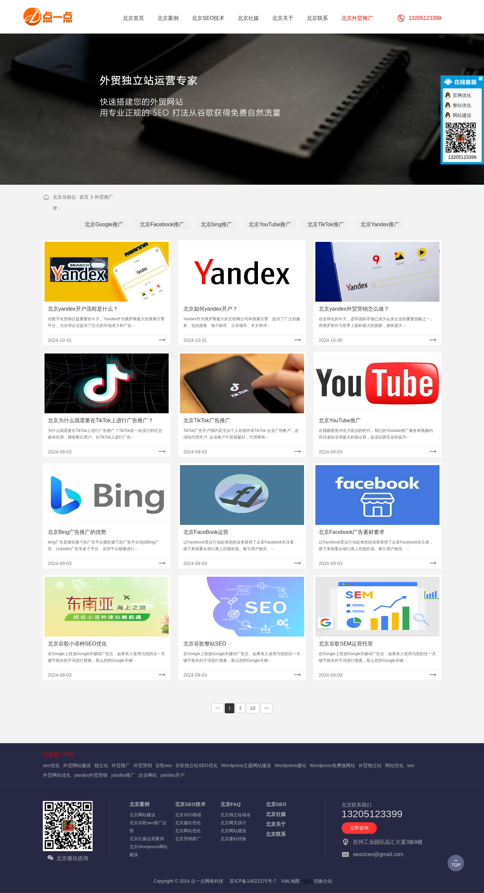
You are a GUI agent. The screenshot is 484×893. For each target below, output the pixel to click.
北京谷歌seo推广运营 (148, 826)
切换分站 (323, 881)
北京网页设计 (233, 822)
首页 (84, 197)
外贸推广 (104, 197)
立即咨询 (359, 828)
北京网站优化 (188, 830)
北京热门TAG (59, 754)
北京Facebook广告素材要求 (351, 532)
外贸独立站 (370, 765)
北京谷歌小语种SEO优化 (77, 643)
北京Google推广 (104, 224)
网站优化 (394, 765)
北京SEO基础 (188, 814)
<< (217, 708)
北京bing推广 (216, 224)
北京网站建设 (142, 814)
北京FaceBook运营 (205, 532)
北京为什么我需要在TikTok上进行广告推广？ (100, 420)
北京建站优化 (188, 822)
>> (266, 708)
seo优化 (51, 765)
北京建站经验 (233, 838)
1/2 (253, 708)
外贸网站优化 (57, 775)
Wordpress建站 (290, 765)
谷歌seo (163, 765)
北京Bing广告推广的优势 (77, 532)
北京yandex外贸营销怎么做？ (354, 309)
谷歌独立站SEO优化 (196, 765)
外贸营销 (142, 765)
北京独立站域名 (235, 814)
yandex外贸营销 (91, 775)
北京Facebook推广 (162, 224)
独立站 (101, 765)
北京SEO (276, 804)
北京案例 (139, 804)
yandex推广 (123, 775)
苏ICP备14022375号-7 (253, 881)
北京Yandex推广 (380, 224)
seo (411, 765)
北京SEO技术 (190, 804)
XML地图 (290, 881)
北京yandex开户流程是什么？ (83, 309)
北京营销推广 (188, 838)
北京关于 (276, 824)
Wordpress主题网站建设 (246, 765)
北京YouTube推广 (270, 224)
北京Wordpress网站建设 (148, 850)
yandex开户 (172, 775)
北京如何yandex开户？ (210, 309)
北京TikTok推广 (325, 224)
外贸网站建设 (77, 765)
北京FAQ (230, 804)
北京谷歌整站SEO (204, 643)
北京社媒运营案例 (146, 838)
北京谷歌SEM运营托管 (346, 643)
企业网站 (147, 775)
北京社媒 (276, 814)
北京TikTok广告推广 (206, 420)
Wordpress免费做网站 (332, 765)
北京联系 (276, 834)
